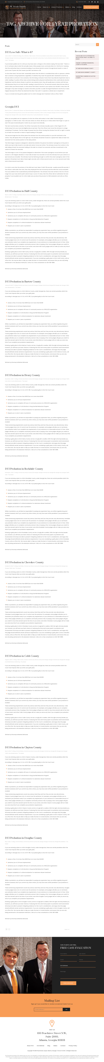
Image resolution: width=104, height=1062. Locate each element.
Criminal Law (39, 55)
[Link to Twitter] (92, 2)
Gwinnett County (37, 58)
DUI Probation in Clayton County (23, 747)
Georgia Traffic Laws (16, 114)
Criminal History (19, 751)
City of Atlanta (25, 55)
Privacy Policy (73, 1046)
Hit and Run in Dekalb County (84, 68)
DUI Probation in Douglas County (23, 838)
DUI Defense (40, 1046)
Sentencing (17, 661)
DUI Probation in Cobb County (22, 656)
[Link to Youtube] (98, 2)
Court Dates (57, 110)
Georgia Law (29, 58)
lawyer (12, 60)
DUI (58, 55)
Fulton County (62, 55)
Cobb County (32, 55)
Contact (63, 1046)
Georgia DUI (23, 58)
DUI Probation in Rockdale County (24, 468)
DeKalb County (45, 55)
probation (63, 841)
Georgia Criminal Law (14, 58)
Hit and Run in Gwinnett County (85, 72)
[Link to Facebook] (89, 2)
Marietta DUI (55, 58)
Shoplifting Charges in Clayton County (85, 77)
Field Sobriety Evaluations (33, 112)
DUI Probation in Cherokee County (24, 562)
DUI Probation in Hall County (21, 191)
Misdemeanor (62, 58)
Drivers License (53, 55)
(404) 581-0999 (82, 1)
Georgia (7, 58)
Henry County (44, 58)
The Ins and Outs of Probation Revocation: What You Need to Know (85, 57)
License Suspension (58, 194)
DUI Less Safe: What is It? (19, 52)
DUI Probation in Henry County (22, 375)
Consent (26, 659)
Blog (20, 55)
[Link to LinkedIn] (95, 2)
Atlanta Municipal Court (31, 110)
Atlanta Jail (22, 110)
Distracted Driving (13, 112)
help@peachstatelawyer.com (14, 1)
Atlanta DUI (16, 55)
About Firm (30, 1046)
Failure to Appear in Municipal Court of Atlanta (85, 63)
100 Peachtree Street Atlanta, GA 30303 (35, 1)
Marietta (50, 58)
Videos (55, 1046)
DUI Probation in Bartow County (23, 281)
